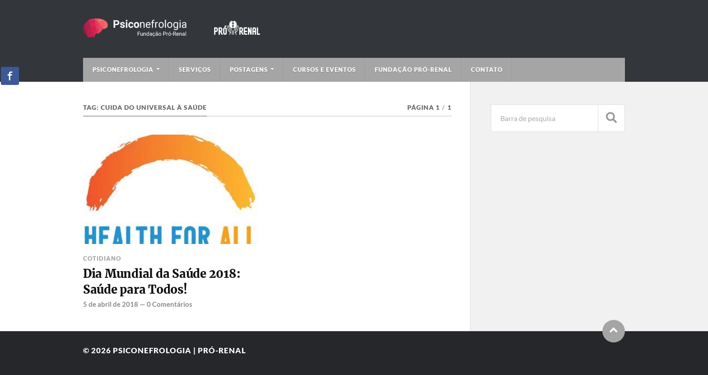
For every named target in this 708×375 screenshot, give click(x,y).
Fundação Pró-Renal (413, 69)
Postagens (249, 69)
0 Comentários (169, 304)
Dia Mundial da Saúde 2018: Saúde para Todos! (161, 281)
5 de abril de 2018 (110, 304)
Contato (487, 69)
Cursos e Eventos (324, 69)
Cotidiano (102, 258)
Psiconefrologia (123, 69)
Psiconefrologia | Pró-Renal (179, 350)
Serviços (195, 69)
